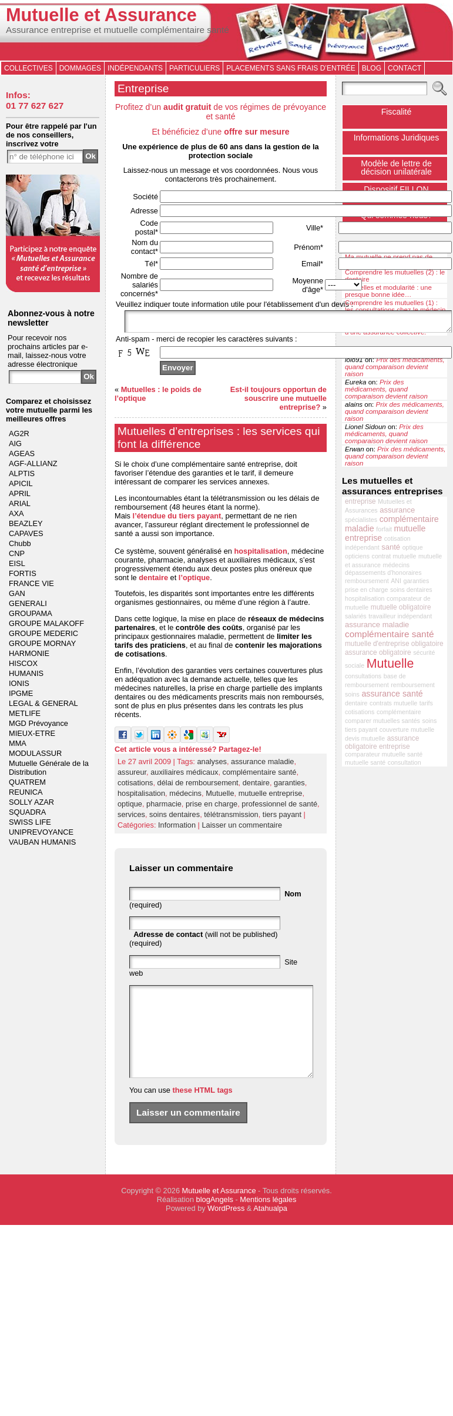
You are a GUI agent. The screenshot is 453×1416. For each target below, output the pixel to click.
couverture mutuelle (407, 729)
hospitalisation (260, 554)
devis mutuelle (365, 738)
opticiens (357, 556)
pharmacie (164, 807)
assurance (397, 510)
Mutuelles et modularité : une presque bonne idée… (388, 291)
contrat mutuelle (394, 556)
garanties (289, 786)
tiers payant (282, 818)
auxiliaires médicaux (184, 775)
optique (130, 807)
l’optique (194, 581)
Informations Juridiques (396, 137)
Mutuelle (220, 796)
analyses (212, 765)
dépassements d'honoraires (383, 572)
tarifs (426, 703)
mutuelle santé (365, 762)
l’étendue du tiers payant (177, 519)
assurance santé (391, 693)
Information (177, 828)
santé (390, 547)
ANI (396, 580)
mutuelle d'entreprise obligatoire (394, 644)
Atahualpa (270, 1229)
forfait (384, 529)
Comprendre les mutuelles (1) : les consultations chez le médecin (395, 306)
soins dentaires (174, 818)
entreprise (360, 501)
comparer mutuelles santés (382, 720)
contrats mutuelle (393, 703)
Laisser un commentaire (242, 828)
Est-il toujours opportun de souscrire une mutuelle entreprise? (278, 402)
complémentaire (399, 711)
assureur (132, 775)
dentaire (153, 581)
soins (429, 720)
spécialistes (361, 519)
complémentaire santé (260, 775)
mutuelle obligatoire (401, 607)
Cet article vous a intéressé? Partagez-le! (188, 752)
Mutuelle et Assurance (101, 15)
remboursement (367, 580)
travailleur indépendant (400, 616)
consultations (363, 675)
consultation (404, 762)
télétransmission (231, 818)
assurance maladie (262, 765)
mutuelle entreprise (271, 796)
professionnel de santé (279, 807)
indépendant (362, 547)
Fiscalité (396, 111)
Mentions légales (268, 1220)
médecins (185, 796)
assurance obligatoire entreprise (382, 742)
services (131, 818)
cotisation (397, 538)
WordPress (225, 1229)
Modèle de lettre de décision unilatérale (396, 167)
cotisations (135, 786)
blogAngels (214, 1220)
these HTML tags (203, 1111)
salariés (356, 616)
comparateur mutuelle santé (383, 754)
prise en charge (211, 807)
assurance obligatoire (378, 652)
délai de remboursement (198, 786)
